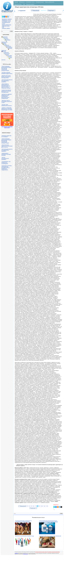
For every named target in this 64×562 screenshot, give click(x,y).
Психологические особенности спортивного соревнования (23, 521)
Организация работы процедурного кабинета (6, 80)
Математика (8, 46)
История (4, 43)
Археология (5, 36)
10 (41, 506)
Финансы (10, 56)
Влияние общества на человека (6, 136)
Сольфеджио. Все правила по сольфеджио (6, 162)
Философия (9, 55)
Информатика (4, 42)
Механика (10, 48)
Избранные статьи (6, 20)
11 (44, 506)
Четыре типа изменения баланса (6, 105)
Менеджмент (9, 47)
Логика (5, 44)
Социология (6, 52)
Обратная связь (6, 26)
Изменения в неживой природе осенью (6, 154)
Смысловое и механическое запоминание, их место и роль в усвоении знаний (5, 86)
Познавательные (40, 2)
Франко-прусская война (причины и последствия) (6, 76)
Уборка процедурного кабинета (5, 158)
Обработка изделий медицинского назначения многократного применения (6, 96)
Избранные (22, 2)
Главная (16, 2)
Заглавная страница (7, 19)
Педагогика (3, 50)
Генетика (6, 38)
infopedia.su (16, 553)
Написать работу (6, 28)
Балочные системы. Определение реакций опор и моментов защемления (6, 167)
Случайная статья (6, 21)
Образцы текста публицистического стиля (6, 101)
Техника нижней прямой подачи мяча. (6, 73)
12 (47, 506)
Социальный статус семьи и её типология (50, 536)
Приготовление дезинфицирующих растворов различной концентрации (6, 68)
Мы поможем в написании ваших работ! (7, 127)
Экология (3, 59)
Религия (4, 51)
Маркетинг (7, 45)
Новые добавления (6, 24)
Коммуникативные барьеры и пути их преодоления (6, 91)
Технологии (7, 53)
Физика (7, 54)
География (8, 39)
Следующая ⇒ (51, 10)
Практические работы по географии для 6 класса (6, 146)
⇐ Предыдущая (35, 10)
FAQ (3, 27)
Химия (10, 57)
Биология (6, 37)
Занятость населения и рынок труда (24, 536)
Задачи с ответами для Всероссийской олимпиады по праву (6, 108)
